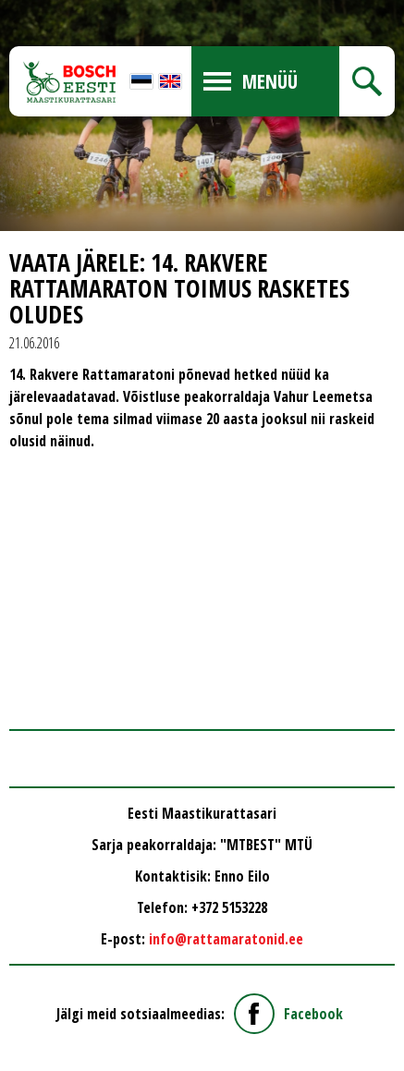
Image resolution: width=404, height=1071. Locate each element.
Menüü (270, 81)
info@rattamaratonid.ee (226, 939)
